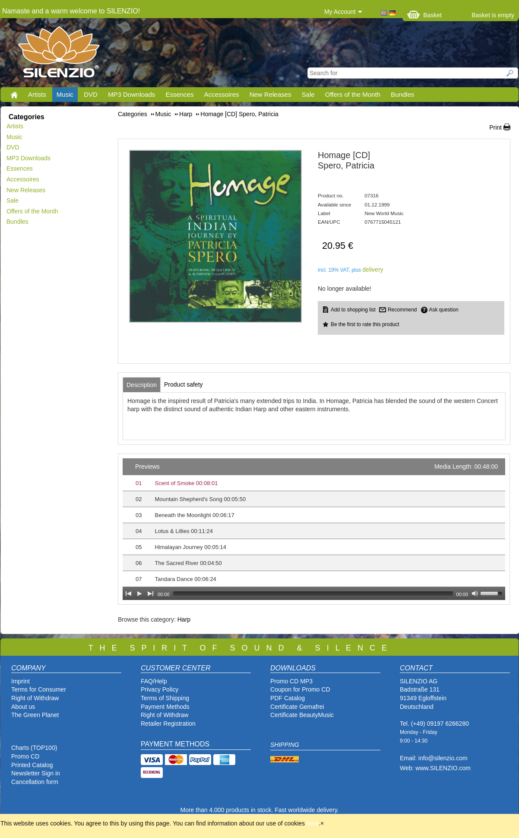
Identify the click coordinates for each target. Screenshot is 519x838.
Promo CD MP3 (291, 681)
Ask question (444, 310)
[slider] (313, 593)
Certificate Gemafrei (297, 706)
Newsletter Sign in (35, 773)
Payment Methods (165, 706)
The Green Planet (35, 714)
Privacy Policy (159, 689)
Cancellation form (35, 781)
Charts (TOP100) (34, 747)
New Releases (270, 94)
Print (495, 127)
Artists (37, 94)
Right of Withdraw (35, 698)
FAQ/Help (154, 681)
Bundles (402, 94)
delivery (372, 269)
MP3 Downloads (131, 94)
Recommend (402, 310)
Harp (183, 619)
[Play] (139, 593)
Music (65, 94)
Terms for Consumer (38, 689)
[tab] (142, 385)
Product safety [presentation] (183, 384)
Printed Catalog (32, 765)
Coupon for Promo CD (300, 689)
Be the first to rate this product (365, 324)
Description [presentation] (142, 384)
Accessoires (221, 94)
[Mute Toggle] (475, 593)
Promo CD (25, 756)
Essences (179, 94)
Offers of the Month (352, 94)
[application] (314, 529)
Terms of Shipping (165, 698)
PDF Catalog (287, 698)
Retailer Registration (168, 723)
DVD (91, 94)
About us (23, 706)
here (313, 823)
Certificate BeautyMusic (302, 714)
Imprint (20, 681)
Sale (308, 94)
